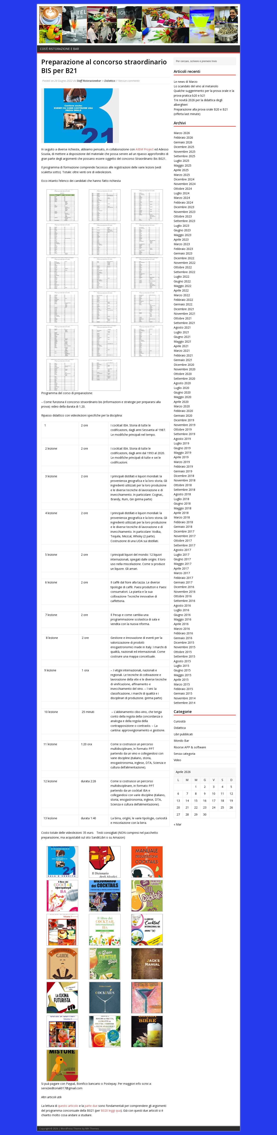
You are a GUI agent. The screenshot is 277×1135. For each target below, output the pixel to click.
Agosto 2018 (182, 494)
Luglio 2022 (181, 276)
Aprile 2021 (181, 346)
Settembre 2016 (184, 601)
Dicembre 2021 (184, 309)
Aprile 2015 (181, 679)
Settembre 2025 (184, 156)
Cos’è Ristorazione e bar (59, 49)
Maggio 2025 (182, 165)
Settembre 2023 (184, 221)
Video (177, 760)
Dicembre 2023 (184, 207)
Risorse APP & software (190, 747)
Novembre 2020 (184, 369)
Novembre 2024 (184, 184)
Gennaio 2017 (183, 582)
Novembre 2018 (184, 480)
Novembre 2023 (184, 212)
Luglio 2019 (181, 443)
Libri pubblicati (183, 734)
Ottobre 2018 (183, 485)
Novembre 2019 (184, 425)
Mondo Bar (181, 741)
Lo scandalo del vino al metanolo (196, 86)
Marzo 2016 (182, 629)
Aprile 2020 (181, 402)
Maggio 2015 (182, 675)
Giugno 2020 (182, 392)
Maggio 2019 (182, 453)
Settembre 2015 (184, 656)
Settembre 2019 (184, 434)
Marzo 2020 (182, 406)
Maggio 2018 (182, 508)
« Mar (177, 824)
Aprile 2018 (181, 513)
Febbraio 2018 (183, 522)
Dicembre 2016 (184, 587)
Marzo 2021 (182, 351)
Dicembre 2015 (184, 642)
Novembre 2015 (184, 647)
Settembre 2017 (184, 545)
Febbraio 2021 (183, 355)
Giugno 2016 (182, 615)
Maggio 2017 (182, 564)
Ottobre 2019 (183, 429)
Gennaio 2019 (183, 471)
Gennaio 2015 (183, 693)
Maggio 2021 (182, 341)
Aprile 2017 (181, 568)
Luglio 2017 (181, 555)
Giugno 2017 (182, 559)
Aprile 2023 (181, 239)
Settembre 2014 (184, 703)
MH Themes (92, 1128)
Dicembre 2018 (184, 476)
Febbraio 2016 (183, 633)
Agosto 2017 (182, 550)
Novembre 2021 (184, 314)
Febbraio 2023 (183, 249)
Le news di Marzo (186, 82)
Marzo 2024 (182, 198)
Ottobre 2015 (183, 652)
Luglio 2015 (181, 666)
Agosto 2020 (182, 383)
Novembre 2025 (184, 152)
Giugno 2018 (182, 503)
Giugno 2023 (182, 230)
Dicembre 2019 (184, 420)
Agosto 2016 (182, 605)
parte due (91, 1106)
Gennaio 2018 (183, 527)
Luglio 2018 (181, 499)
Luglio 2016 (181, 610)
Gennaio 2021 (183, 360)
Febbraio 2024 (183, 202)
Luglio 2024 (181, 193)
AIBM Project (145, 149)
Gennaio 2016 (183, 638)
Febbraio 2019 (183, 466)
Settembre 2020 (184, 378)
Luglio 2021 (181, 332)
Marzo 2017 (182, 573)
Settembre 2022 (184, 272)
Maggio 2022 (182, 286)
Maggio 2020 (182, 397)
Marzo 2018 (182, 517)
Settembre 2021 (184, 323)
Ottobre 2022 (183, 267)
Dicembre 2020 (184, 365)
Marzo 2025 (182, 175)
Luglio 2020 (181, 388)
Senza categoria (184, 754)
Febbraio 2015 (183, 689)
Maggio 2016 (182, 619)
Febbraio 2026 (183, 137)
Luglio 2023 (181, 226)
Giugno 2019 (182, 448)
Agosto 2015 (182, 661)
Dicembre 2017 (184, 531)
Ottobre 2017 (183, 540)
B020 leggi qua (111, 1110)
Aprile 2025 (181, 170)
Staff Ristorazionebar (89, 81)
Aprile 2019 (181, 457)
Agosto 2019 (182, 439)
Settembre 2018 (184, 490)
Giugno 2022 (182, 281)
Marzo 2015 (182, 684)
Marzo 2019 (182, 462)
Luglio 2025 (181, 161)
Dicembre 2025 (184, 147)
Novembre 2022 (184, 263)
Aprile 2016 (181, 624)
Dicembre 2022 (184, 258)
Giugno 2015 (182, 670)
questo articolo (68, 1106)
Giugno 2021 (182, 337)
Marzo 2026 (182, 133)
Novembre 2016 (184, 592)
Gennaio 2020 (183, 416)
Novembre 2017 (184, 536)
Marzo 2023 (182, 244)
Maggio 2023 (182, 235)
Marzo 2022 (182, 295)
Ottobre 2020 (183, 374)
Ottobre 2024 (183, 189)
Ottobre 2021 (183, 318)
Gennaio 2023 (183, 253)
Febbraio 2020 (183, 411)
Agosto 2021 (182, 327)
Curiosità (179, 721)
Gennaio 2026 (183, 142)
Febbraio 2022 (183, 300)
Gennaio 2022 (183, 304)
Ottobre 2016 (183, 596)
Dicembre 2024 (184, 179)
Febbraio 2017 (183, 578)
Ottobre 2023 (183, 216)
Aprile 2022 (181, 290)
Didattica (109, 81)
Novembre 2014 (184, 698)
